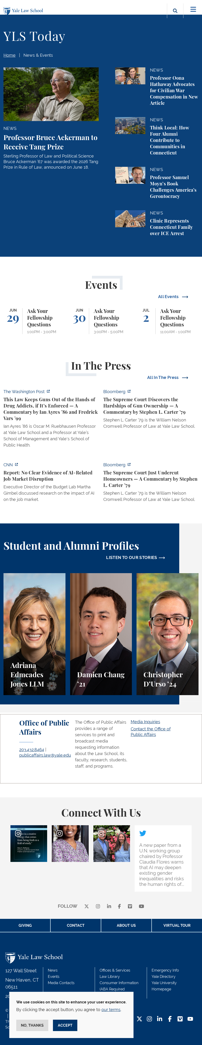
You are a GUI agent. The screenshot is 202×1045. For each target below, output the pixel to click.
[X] (86, 906)
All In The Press (163, 377)
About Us (126, 925)
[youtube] (141, 906)
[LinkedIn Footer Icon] (160, 1019)
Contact (76, 925)
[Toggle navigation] (193, 9)
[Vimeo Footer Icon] (180, 1019)
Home (9, 55)
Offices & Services (115, 970)
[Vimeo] (130, 906)
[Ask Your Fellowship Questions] (34, 321)
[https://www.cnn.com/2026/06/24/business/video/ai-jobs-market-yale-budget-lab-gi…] (51, 483)
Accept (65, 1025)
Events (53, 976)
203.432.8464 (31, 749)
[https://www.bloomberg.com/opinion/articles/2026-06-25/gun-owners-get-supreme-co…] (151, 410)
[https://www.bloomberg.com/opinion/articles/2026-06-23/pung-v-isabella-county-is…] (151, 483)
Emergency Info (165, 970)
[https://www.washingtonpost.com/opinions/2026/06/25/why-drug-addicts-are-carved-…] (51, 419)
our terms (111, 1009)
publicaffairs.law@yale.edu (45, 755)
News (53, 970)
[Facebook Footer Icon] (170, 1019)
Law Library (110, 976)
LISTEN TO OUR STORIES (131, 557)
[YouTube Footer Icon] (190, 1019)
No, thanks (32, 1025)
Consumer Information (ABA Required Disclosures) (119, 989)
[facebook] (119, 906)
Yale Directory (164, 976)
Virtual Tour (177, 925)
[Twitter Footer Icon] (139, 1019)
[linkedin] (109, 906)
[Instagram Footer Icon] (149, 1019)
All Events (169, 296)
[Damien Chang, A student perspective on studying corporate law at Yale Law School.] (101, 634)
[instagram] (98, 906)
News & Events (38, 55)
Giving (25, 925)
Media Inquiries (145, 721)
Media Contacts (61, 983)
